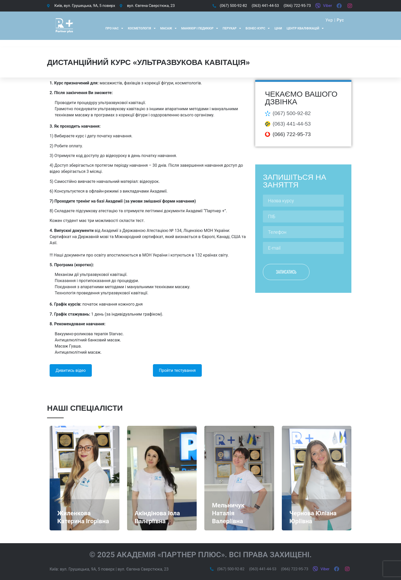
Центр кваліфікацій (305, 28)
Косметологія (142, 28)
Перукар (232, 28)
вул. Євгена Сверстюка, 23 (143, 569)
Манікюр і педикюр (199, 28)
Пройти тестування (177, 370)
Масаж (168, 28)
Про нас (114, 28)
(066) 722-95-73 (292, 134)
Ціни (278, 28)
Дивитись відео (70, 370)
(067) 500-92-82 (292, 113)
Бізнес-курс (258, 28)
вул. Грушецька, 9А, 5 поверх (87, 569)
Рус (340, 20)
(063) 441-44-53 (292, 124)
